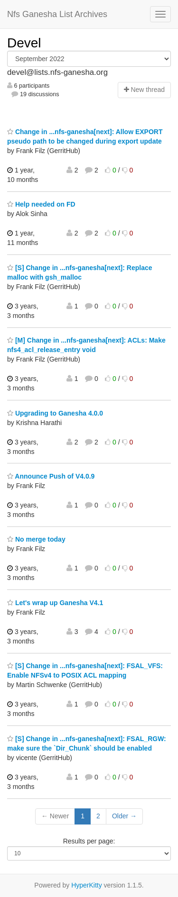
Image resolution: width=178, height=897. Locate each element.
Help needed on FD (41, 204)
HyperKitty (86, 885)
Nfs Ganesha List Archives (57, 14)
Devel (24, 43)
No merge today (36, 539)
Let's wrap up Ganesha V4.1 (55, 603)
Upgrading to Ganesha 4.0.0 (55, 413)
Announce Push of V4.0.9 (50, 476)
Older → (124, 816)
